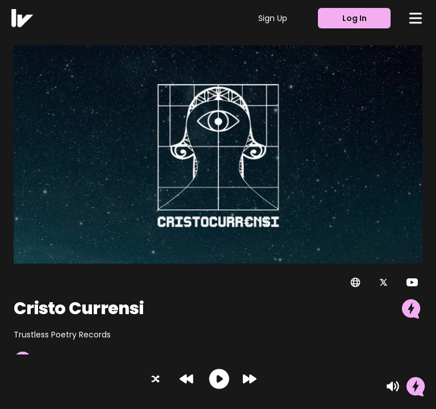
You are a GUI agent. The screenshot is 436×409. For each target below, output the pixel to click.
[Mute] (393, 386)
